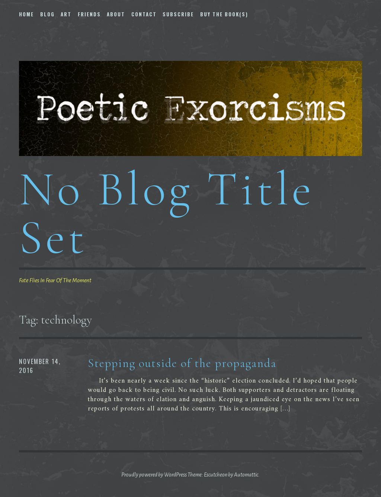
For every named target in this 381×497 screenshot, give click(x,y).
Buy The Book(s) (224, 14)
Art (66, 14)
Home (26, 14)
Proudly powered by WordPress (154, 475)
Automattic (246, 475)
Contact (144, 14)
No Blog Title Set (166, 213)
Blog (47, 14)
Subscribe (178, 14)
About (116, 14)
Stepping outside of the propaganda (182, 363)
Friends (89, 14)
